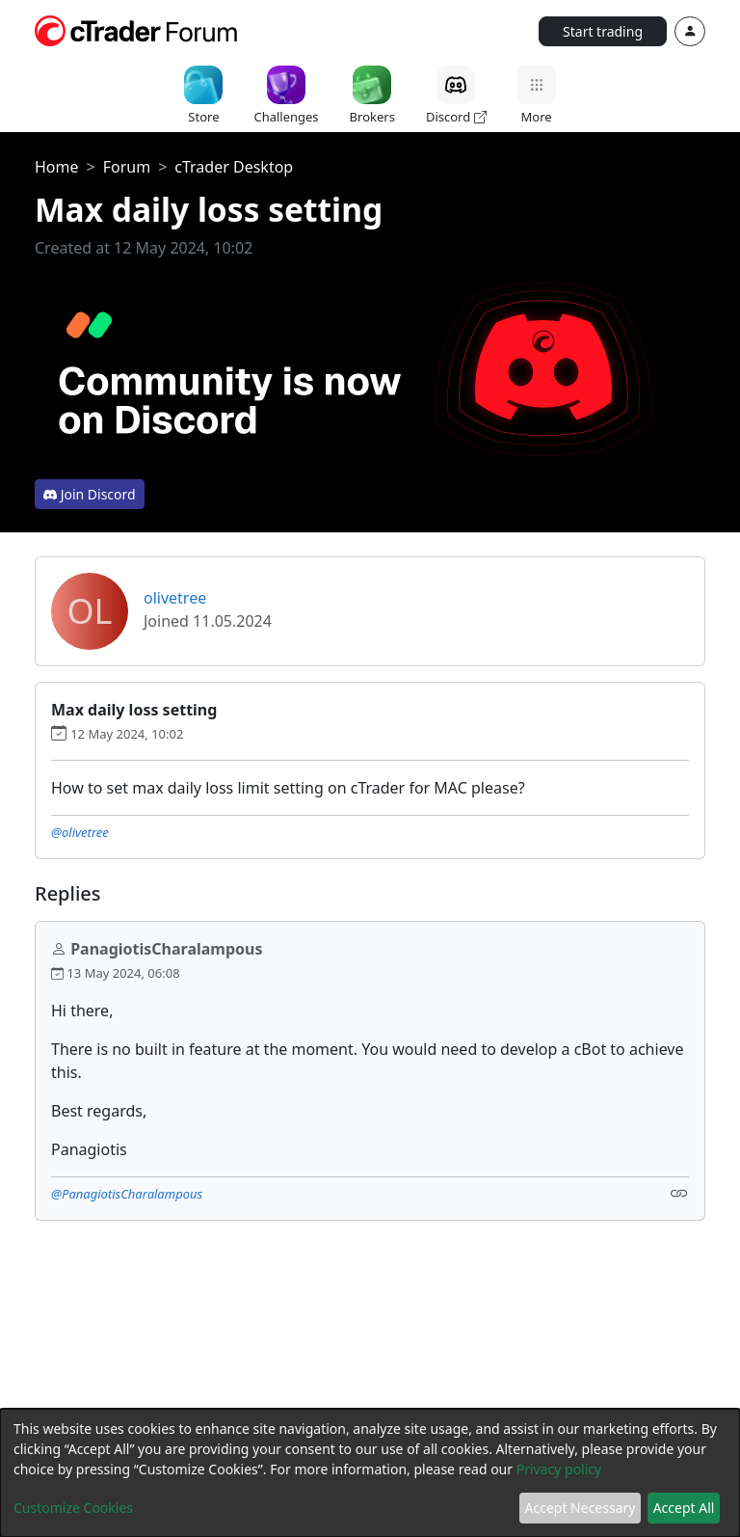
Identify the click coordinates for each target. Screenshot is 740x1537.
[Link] (679, 1192)
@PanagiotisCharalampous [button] (126, 1193)
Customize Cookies (73, 1507)
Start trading (603, 31)
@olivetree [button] (80, 832)
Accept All (684, 1507)
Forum (126, 166)
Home (57, 166)
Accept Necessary (580, 1507)
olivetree (175, 597)
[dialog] (370, 1473)
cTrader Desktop (233, 166)
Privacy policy (559, 1469)
